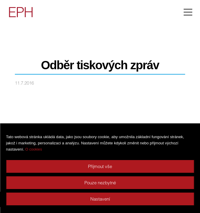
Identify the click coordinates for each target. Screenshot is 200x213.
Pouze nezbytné (100, 182)
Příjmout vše (100, 166)
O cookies (33, 149)
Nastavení (100, 199)
